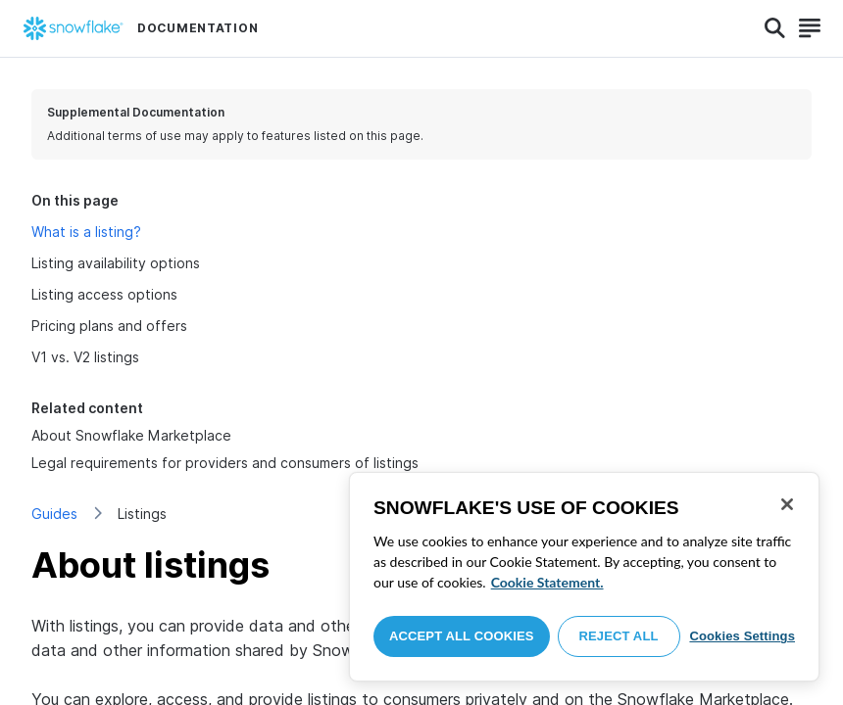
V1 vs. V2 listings (85, 357)
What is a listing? (86, 231)
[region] (584, 577)
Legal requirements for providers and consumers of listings (225, 462)
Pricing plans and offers (109, 325)
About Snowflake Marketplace (131, 435)
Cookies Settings (742, 636)
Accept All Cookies (461, 636)
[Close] (787, 504)
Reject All (619, 636)
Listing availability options (115, 263)
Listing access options (104, 294)
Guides (54, 513)
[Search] (775, 28)
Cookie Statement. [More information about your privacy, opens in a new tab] (547, 582)
